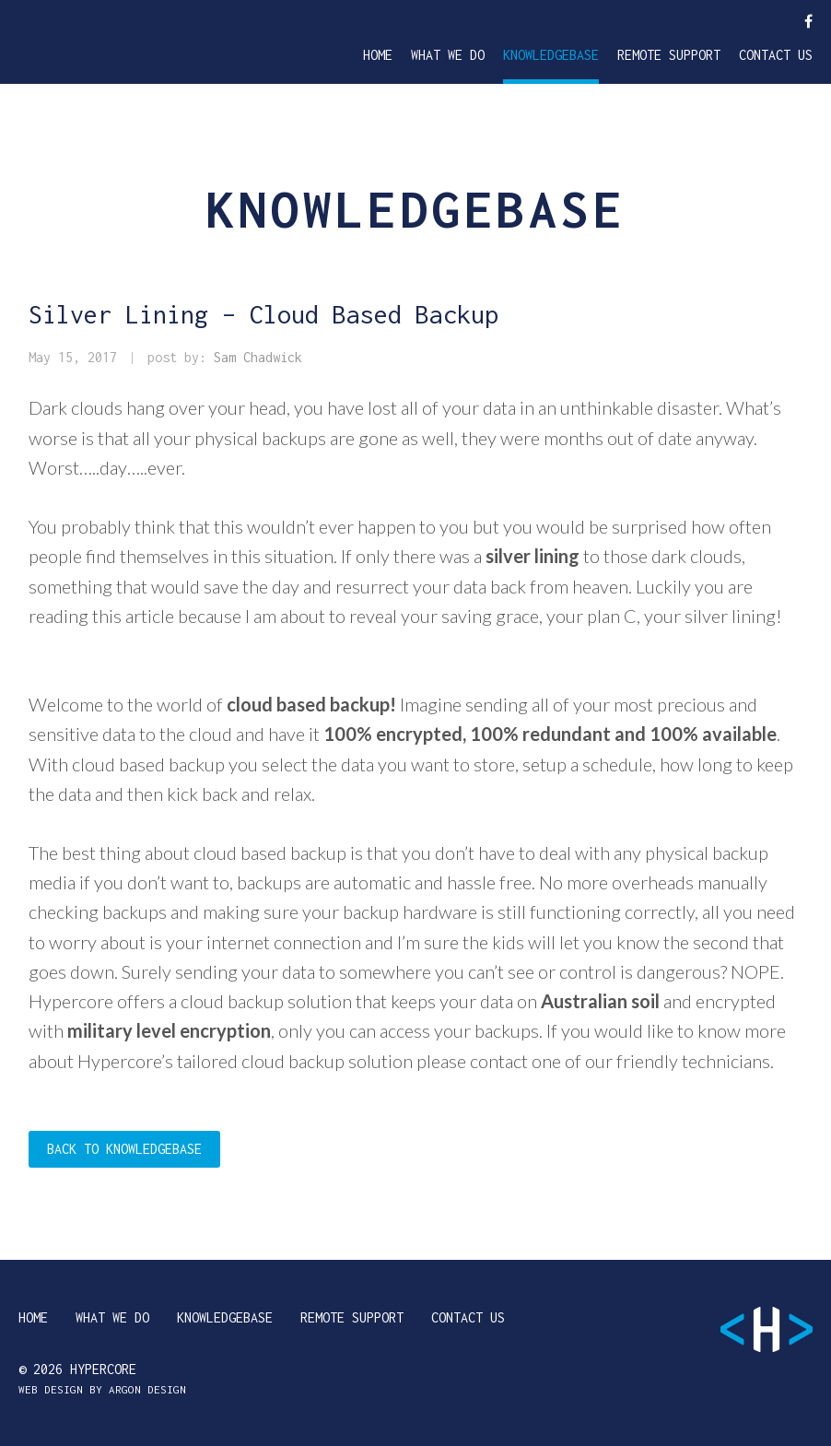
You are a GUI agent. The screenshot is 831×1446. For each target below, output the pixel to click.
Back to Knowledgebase (124, 1149)
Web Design (50, 1389)
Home (377, 55)
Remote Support (668, 55)
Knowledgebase (551, 55)
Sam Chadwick (258, 357)
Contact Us (776, 55)
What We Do (448, 55)
